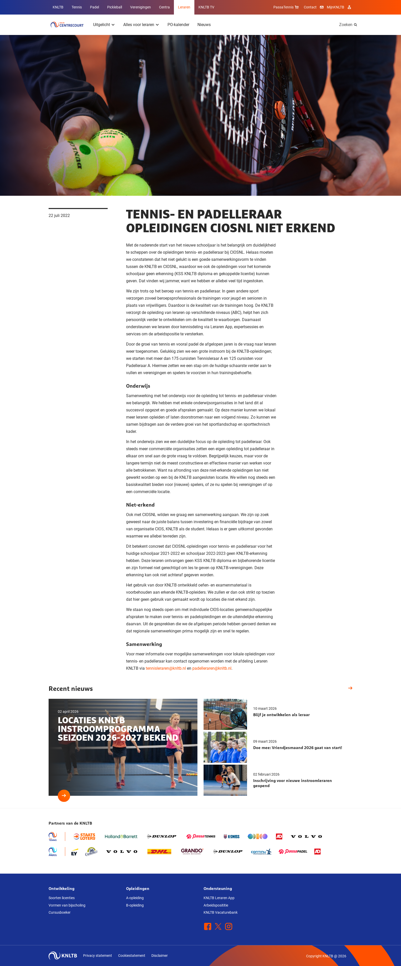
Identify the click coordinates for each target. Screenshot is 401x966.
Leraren (184, 7)
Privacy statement (97, 955)
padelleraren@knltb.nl (211, 668)
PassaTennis (286, 7)
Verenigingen (140, 7)
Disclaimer (159, 955)
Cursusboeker (60, 912)
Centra (164, 7)
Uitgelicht (101, 24)
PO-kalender (178, 24)
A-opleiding (135, 898)
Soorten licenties (62, 898)
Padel (94, 7)
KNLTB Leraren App (219, 898)
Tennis (77, 7)
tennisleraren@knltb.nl (166, 668)
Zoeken (345, 24)
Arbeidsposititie (216, 905)
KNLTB (58, 7)
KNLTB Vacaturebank (221, 912)
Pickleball (114, 7)
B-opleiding (135, 905)
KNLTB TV (206, 7)
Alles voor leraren (138, 24)
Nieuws (204, 24)
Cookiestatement (131, 955)
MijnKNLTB (335, 7)
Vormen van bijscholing (67, 905)
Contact (310, 7)
